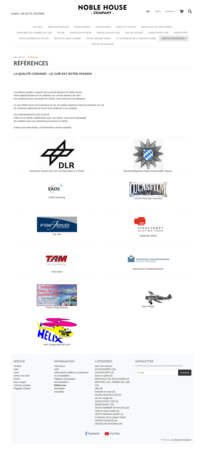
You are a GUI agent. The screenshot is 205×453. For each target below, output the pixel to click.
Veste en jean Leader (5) (107, 411)
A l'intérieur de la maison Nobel (136, 38)
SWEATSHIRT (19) (104, 404)
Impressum (59, 366)
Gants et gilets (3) (104, 375)
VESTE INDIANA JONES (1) (109, 414)
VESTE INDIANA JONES (98, 38)
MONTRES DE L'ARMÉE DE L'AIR (34, 32)
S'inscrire (184, 372)
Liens (16, 372)
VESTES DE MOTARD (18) (108, 423)
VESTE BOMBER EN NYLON (34, 38)
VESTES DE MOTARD (102, 44)
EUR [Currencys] (157, 11)
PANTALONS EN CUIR (108, 32)
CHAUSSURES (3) (104, 372)
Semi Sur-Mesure (58, 27)
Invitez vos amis (22, 375)
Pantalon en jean (80, 32)
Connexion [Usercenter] (170, 11)
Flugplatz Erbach (22, 388)
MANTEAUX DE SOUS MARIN (156, 27)
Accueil (38, 27)
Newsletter (59, 388)
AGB (56, 369)
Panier (17, 379)
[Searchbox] (190, 11)
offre (61, 32)
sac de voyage (134, 32)
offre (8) (99, 388)
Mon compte (20, 382)
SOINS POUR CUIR (158, 32)
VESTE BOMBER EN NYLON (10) (112, 407)
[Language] (149, 11)
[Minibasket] (181, 11)
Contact (17, 366)
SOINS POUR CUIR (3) (106, 401)
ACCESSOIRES (82, 27)
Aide (16, 369)
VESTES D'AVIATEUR (174, 38)
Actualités (59, 391)
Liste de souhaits (22, 385)
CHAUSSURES (103, 27)
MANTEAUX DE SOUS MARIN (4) (112, 379)
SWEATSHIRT (181, 32)
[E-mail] (156, 373)
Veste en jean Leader (67, 38)
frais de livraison (183, 440)
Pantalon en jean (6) (105, 391)
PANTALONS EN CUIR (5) (108, 395)
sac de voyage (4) (104, 398)
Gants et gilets (126, 27)
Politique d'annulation (64, 379)
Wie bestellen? (61, 382)
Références (60, 385)
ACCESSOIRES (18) (105, 369)
